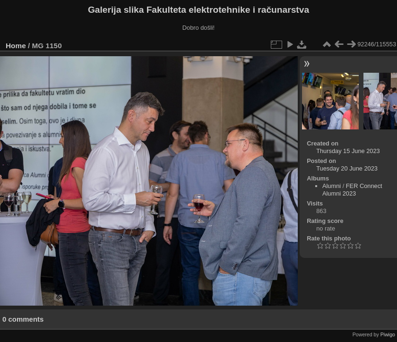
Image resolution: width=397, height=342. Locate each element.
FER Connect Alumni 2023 (352, 189)
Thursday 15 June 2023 (348, 150)
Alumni (331, 185)
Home (16, 46)
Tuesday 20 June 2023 (347, 168)
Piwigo (387, 334)
